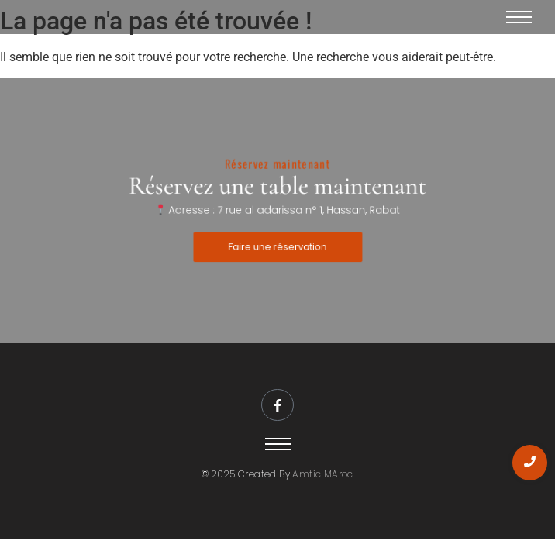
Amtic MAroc (322, 473)
